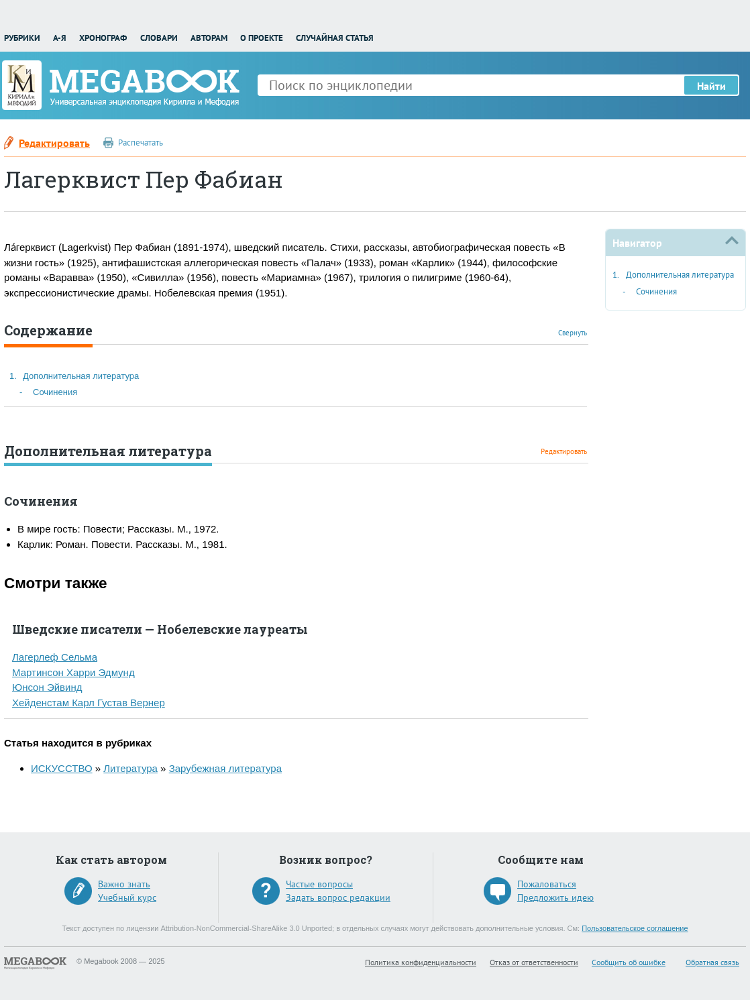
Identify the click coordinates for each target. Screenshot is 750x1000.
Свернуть (572, 332)
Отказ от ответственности (534, 962)
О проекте (261, 38)
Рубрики (22, 38)
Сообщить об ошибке (628, 962)
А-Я (59, 38)
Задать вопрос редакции (338, 897)
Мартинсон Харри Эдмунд (73, 672)
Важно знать (124, 884)
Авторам (209, 38)
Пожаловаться (546, 884)
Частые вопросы (319, 884)
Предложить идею (555, 897)
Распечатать (140, 142)
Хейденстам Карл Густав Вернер (88, 702)
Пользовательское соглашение (635, 928)
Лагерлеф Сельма (54, 657)
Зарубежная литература (225, 768)
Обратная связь (712, 962)
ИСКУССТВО (62, 768)
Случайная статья (335, 38)
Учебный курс (127, 897)
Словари (159, 38)
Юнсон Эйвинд (47, 687)
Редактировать (54, 143)
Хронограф (103, 38)
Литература (130, 768)
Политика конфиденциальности (420, 962)
